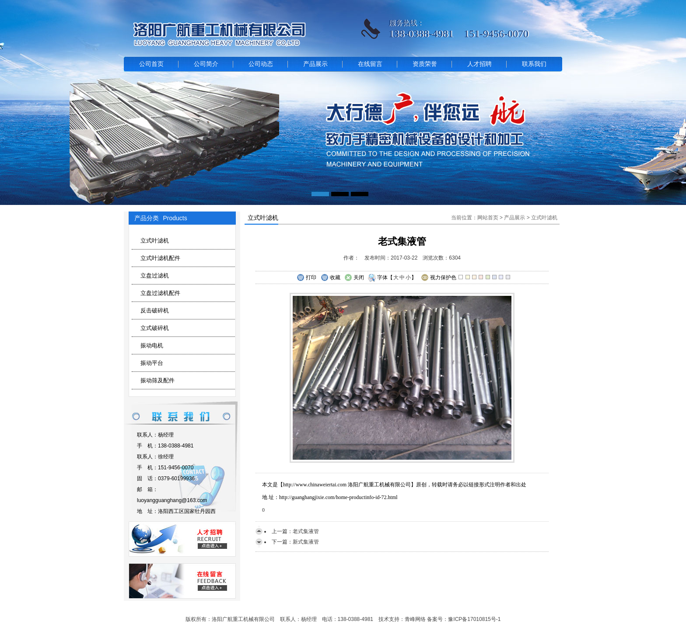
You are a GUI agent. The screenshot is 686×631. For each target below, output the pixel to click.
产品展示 (315, 64)
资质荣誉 (425, 64)
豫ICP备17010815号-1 (474, 619)
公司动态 (260, 64)
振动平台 (151, 363)
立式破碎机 (154, 328)
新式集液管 (306, 542)
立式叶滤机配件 (160, 258)
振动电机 (151, 345)
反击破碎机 (154, 310)
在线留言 (370, 64)
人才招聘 (479, 64)
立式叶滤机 (154, 240)
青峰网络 (415, 619)
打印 (306, 278)
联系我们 (534, 64)
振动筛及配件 (157, 380)
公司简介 (206, 64)
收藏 (330, 278)
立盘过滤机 (154, 275)
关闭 (354, 278)
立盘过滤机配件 (160, 293)
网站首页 (487, 218)
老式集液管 (306, 531)
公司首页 (151, 64)
